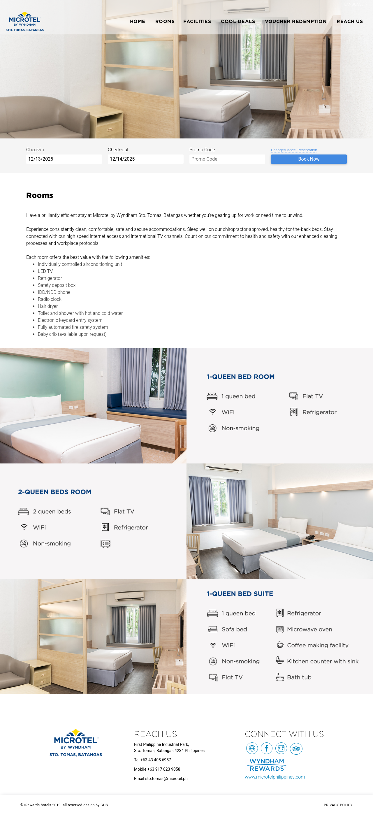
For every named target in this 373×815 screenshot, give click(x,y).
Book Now (309, 159)
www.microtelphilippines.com (275, 777)
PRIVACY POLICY (338, 805)
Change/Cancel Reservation (294, 150)
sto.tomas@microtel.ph (166, 778)
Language (354, 4)
